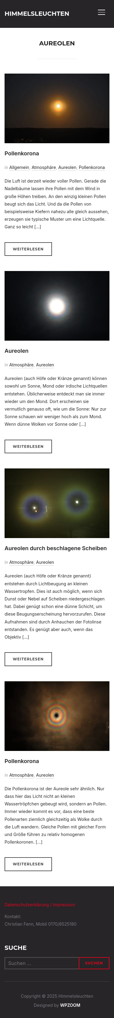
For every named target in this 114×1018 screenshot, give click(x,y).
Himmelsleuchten (37, 13)
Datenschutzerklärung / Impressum (40, 904)
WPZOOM (70, 1005)
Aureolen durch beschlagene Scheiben (56, 548)
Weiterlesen (28, 249)
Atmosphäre (44, 167)
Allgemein (19, 167)
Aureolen (67, 167)
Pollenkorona (22, 153)
